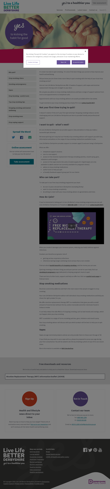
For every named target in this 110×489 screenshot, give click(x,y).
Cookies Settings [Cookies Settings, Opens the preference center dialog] (33, 62)
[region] (55, 58)
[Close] (85, 51)
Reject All (63, 62)
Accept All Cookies (78, 62)
